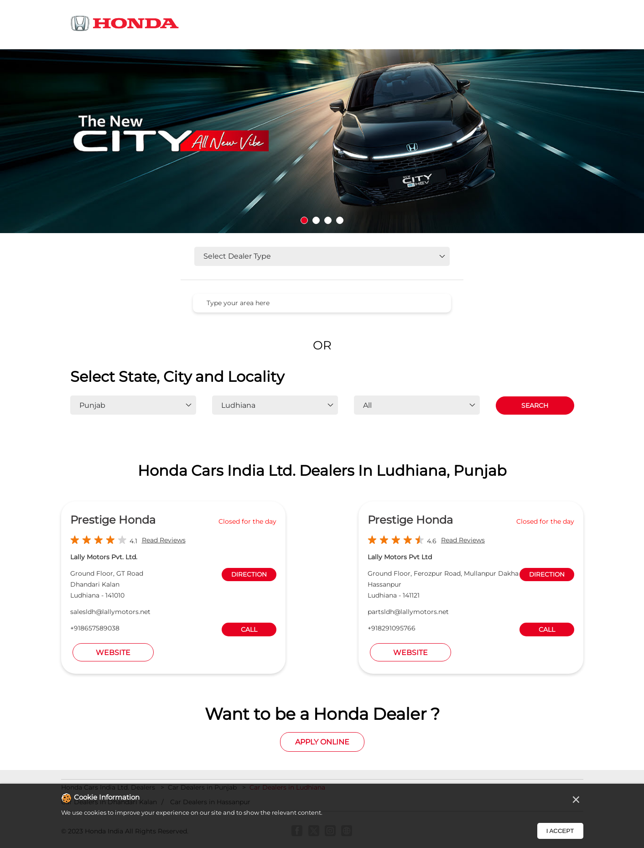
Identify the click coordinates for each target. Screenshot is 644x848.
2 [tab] (316, 220)
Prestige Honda (113, 519)
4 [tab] (339, 220)
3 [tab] (328, 220)
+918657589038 (94, 628)
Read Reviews (164, 540)
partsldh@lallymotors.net (408, 612)
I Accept (560, 830)
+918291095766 (391, 628)
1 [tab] (304, 220)
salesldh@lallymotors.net (110, 612)
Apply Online (322, 742)
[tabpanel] (322, 141)
